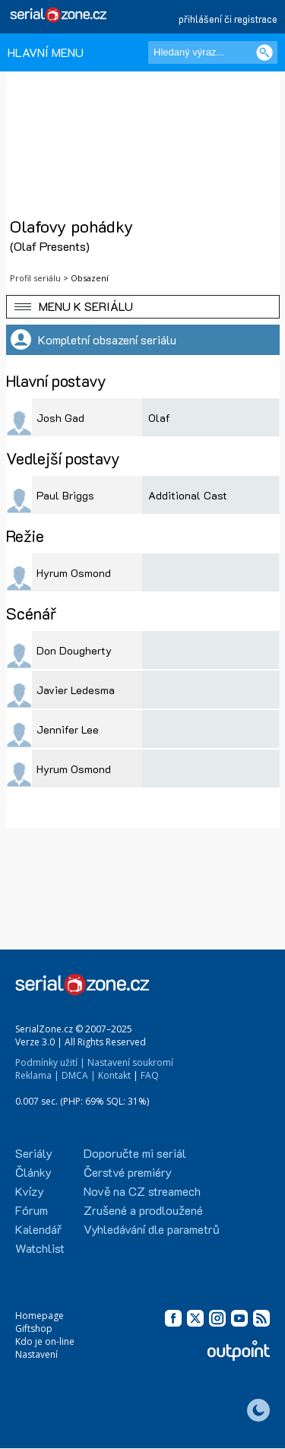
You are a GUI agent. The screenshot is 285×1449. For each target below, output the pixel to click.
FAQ (150, 1075)
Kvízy (29, 1191)
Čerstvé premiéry (128, 1172)
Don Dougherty (74, 650)
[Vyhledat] (264, 52)
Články (33, 1172)
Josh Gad (60, 418)
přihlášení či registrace (228, 18)
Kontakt (114, 1075)
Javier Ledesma (75, 690)
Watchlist (40, 1248)
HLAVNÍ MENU (46, 52)
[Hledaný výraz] (212, 52)
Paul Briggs (65, 495)
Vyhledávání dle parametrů (152, 1229)
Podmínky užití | (50, 1062)
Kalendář (38, 1229)
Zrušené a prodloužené (143, 1210)
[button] (143, 307)
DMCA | (79, 1075)
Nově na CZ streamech (142, 1191)
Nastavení (36, 1354)
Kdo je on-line (44, 1341)
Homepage (39, 1315)
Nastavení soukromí (130, 1062)
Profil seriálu (35, 278)
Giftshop (33, 1328)
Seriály (33, 1153)
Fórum (31, 1210)
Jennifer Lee (67, 729)
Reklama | (37, 1075)
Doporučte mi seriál (135, 1153)
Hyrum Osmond (73, 573)
